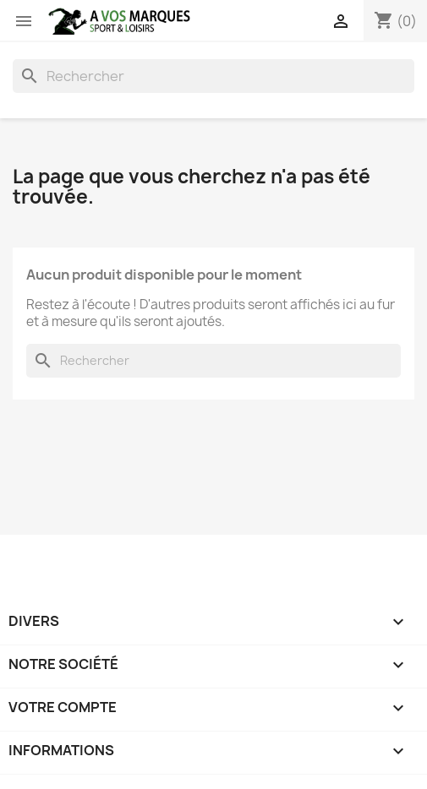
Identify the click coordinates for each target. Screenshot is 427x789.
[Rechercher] (213, 76)
